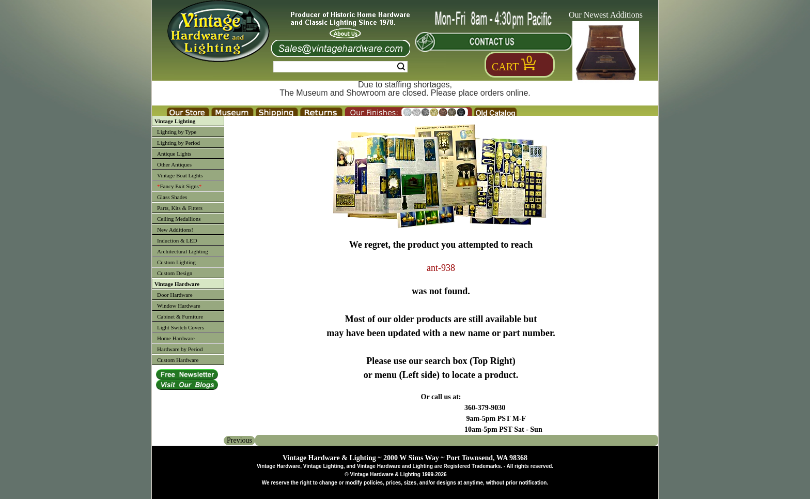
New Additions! (175, 229)
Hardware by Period (180, 349)
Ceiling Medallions (179, 219)
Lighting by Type (176, 132)
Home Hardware (176, 338)
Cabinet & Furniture (180, 316)
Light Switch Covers (180, 327)
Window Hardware (178, 306)
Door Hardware (175, 295)
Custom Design (174, 273)
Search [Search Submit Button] (401, 66)
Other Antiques (174, 164)
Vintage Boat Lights (180, 175)
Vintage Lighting (174, 121)
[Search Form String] (340, 66)
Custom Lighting (176, 262)
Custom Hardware (177, 360)
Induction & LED (177, 240)
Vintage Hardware (176, 284)
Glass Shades (172, 197)
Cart (505, 66)
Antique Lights (174, 153)
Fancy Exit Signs (179, 186)
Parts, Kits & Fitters (179, 208)
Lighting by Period (178, 143)
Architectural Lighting (182, 251)
